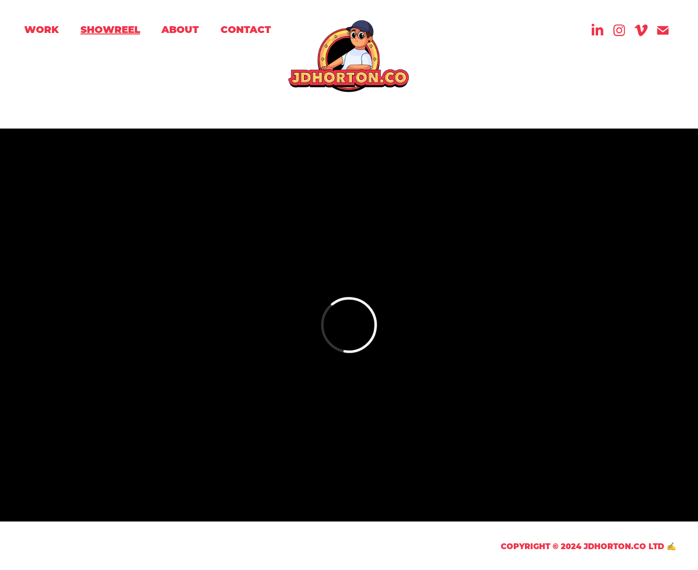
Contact (246, 28)
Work (41, 28)
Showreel (110, 28)
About (180, 28)
